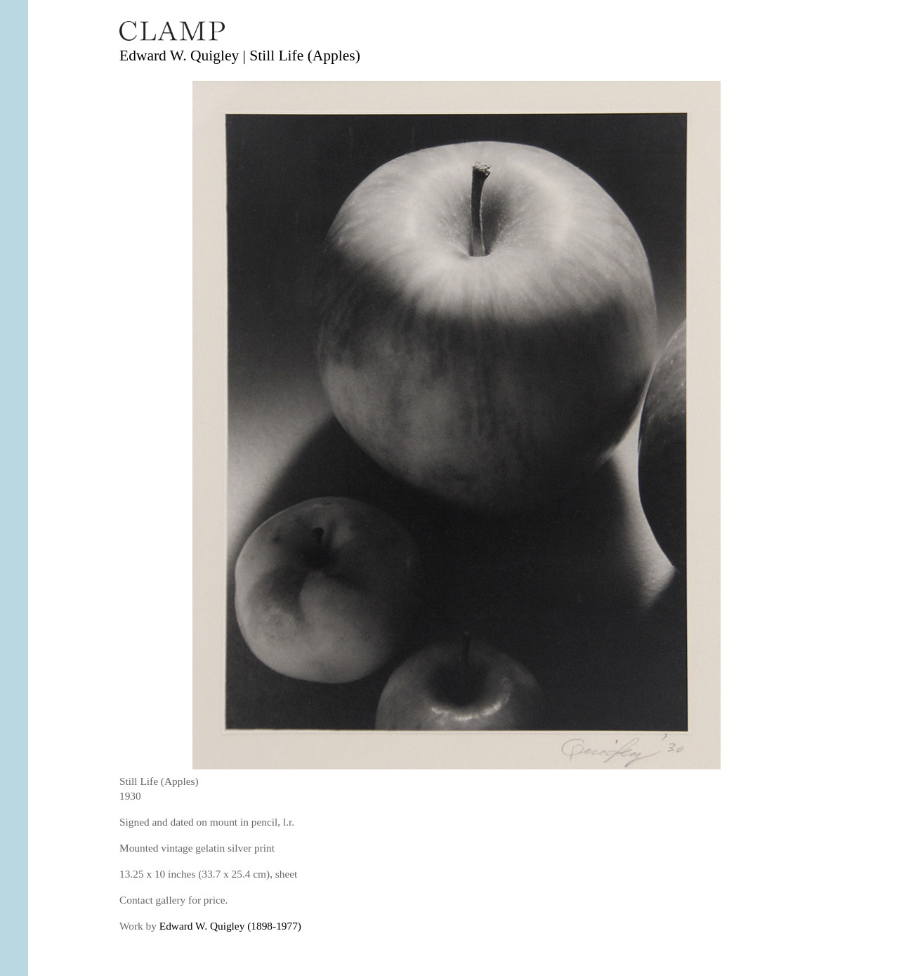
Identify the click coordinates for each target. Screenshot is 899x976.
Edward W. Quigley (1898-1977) (230, 926)
